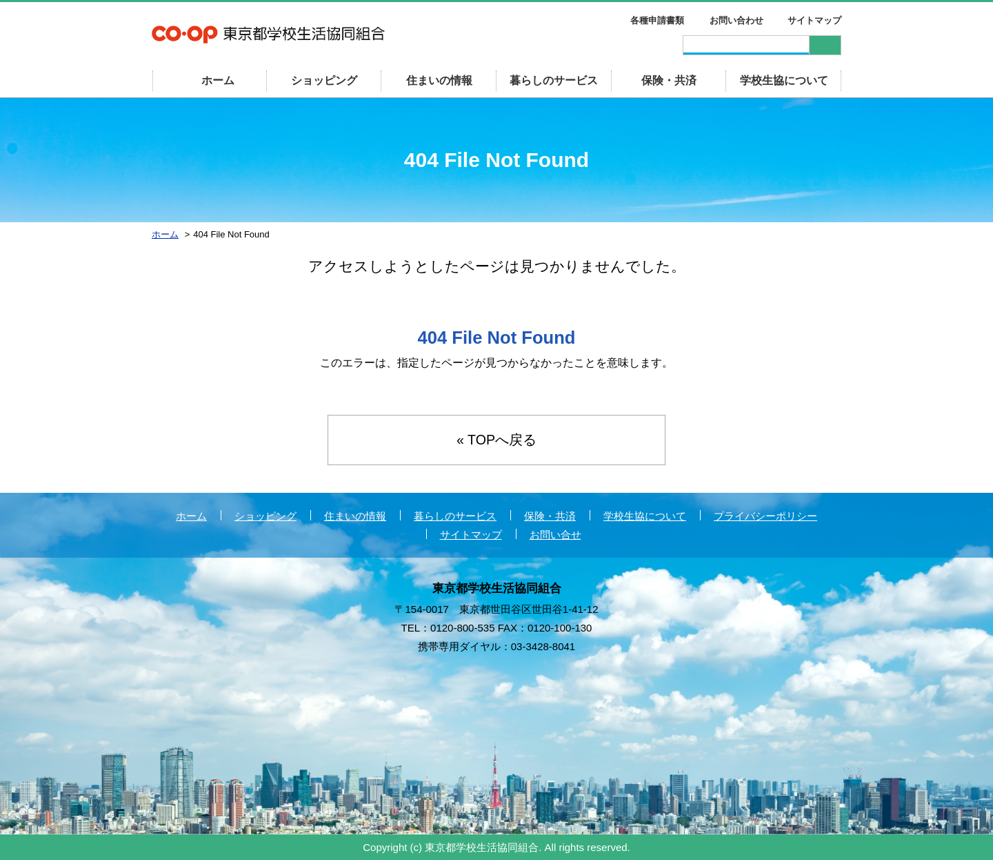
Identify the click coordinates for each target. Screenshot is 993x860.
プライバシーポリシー (765, 516)
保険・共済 (668, 80)
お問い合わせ (736, 20)
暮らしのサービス (554, 80)
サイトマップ (814, 20)
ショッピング (324, 80)
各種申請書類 (657, 20)
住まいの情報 (439, 80)
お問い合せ (555, 535)
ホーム (191, 516)
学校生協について (784, 80)
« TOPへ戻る (496, 440)
